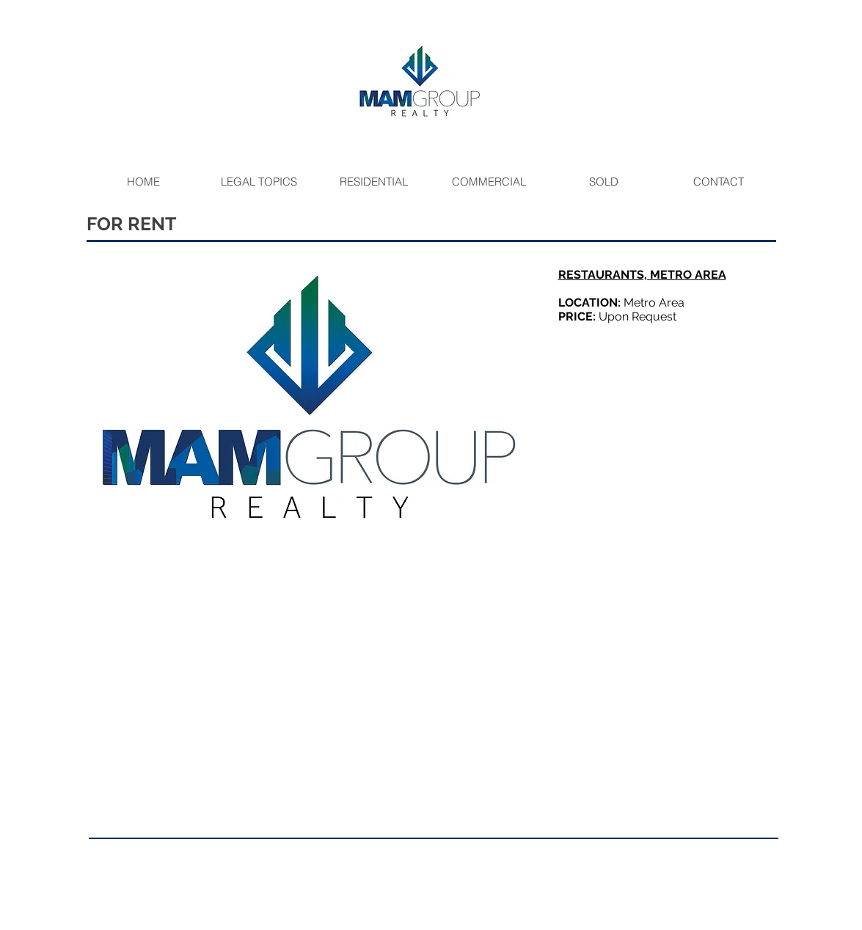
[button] (310, 400)
